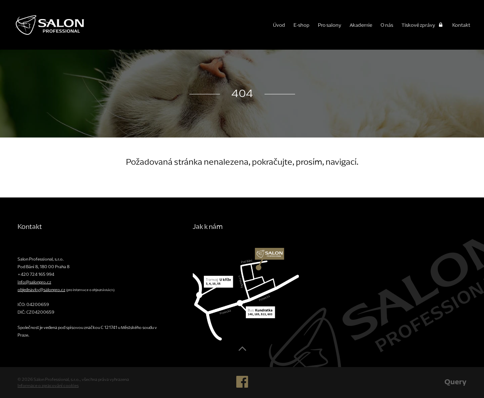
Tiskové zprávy (423, 25)
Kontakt (461, 25)
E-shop (302, 25)
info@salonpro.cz (34, 282)
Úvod (279, 25)
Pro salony (329, 25)
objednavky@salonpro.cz (41, 289)
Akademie (361, 25)
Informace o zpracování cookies (48, 385)
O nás (387, 25)
